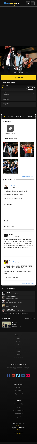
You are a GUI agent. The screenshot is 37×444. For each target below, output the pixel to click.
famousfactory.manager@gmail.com (15, 200)
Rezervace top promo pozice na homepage (18, 368)
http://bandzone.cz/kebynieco (13, 213)
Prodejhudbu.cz (19, 390)
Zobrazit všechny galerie (28, 176)
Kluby (18, 351)
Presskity (18, 387)
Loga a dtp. (19, 417)
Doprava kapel (18, 394)
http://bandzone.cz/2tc (11, 217)
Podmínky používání (18, 410)
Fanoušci (18, 348)
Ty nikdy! (12, 261)
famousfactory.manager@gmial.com (19, 221)
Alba (24, 116)
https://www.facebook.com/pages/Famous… (17, 223)
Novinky (10, 116)
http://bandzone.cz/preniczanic (13, 211)
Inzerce (19, 371)
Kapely (19, 338)
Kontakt (19, 407)
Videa (18, 344)
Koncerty (18, 341)
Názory (30, 116)
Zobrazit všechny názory (28, 283)
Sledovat (18, 77)
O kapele (18, 116)
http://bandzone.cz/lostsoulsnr (13, 206)
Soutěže (19, 354)
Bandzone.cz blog (18, 358)
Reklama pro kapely (30, 318)
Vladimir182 (12, 186)
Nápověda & (18, 404)
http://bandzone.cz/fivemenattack (14, 208)
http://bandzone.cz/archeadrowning (15, 215)
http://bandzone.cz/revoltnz (12, 209)
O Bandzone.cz (19, 413)
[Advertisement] (18, 26)
